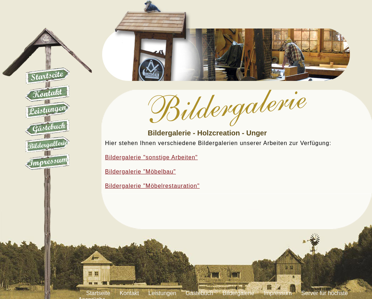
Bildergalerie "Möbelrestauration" (152, 186)
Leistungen (47, 110)
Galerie (47, 144)
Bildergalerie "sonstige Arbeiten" (151, 157)
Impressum (47, 161)
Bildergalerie (238, 293)
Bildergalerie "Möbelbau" (140, 172)
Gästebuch (47, 127)
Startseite (47, 76)
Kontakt (47, 93)
